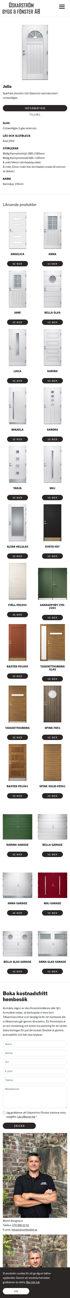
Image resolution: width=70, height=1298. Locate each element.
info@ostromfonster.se (24, 1229)
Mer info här (33, 1282)
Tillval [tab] (35, 114)
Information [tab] (35, 108)
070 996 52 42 (20, 1225)
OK (16, 1291)
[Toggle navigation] (62, 7)
